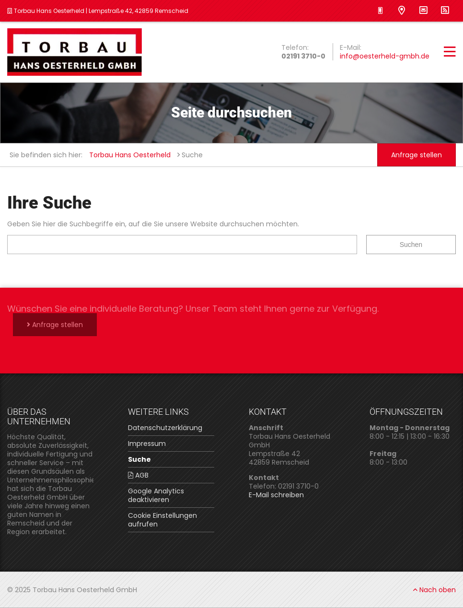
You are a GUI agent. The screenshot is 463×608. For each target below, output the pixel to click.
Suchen (411, 244)
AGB (138, 475)
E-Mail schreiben (276, 495)
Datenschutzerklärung (165, 428)
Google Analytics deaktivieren (156, 495)
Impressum (147, 443)
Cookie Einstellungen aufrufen (162, 520)
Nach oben (434, 589)
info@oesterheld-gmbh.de (384, 56)
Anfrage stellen (416, 155)
